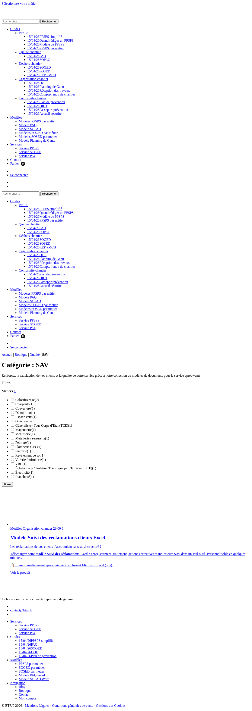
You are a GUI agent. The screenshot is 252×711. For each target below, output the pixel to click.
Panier (17, 163)
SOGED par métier (32, 667)
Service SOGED (30, 152)
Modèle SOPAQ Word (34, 679)
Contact (15, 160)
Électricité (24, 472)
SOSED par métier (31, 671)
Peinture (23, 442)
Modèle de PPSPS (45, 44)
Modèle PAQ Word (32, 675)
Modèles (16, 117)
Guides (15, 29)
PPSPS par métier (45, 48)
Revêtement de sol (30, 455)
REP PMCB (41, 75)
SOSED (38, 71)
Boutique (21, 354)
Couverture (25, 408)
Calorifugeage (27, 400)
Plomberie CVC (28, 447)
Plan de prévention (46, 102)
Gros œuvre (25, 421)
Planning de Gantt (45, 86)
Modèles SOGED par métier (38, 133)
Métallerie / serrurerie (32, 438)
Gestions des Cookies (110, 705)
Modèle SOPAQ (30, 129)
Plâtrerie (23, 451)
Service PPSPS (29, 148)
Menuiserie (25, 434)
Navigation (17, 683)
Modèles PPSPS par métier (37, 121)
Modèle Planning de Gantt (37, 140)
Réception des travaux (48, 90)
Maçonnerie (25, 430)
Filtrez (7, 484)
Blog (22, 687)
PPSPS (23, 33)
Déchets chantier (30, 63)
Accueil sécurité (44, 113)
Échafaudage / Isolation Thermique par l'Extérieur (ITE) (55, 468)
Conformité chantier (32, 98)
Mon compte (27, 698)
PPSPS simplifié (44, 36)
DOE (37, 83)
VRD (20, 464)
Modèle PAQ (27, 125)
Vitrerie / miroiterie (30, 459)
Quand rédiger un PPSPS (50, 40)
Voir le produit (20, 572)
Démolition (25, 412)
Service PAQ (27, 156)
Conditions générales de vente (72, 705)
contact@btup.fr (21, 610)
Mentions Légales (37, 705)
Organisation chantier (33, 79)
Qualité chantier (30, 52)
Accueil (7, 354)
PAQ (36, 56)
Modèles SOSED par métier (38, 136)
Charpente (24, 404)
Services (16, 144)
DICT (37, 106)
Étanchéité (24, 477)
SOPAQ (38, 60)
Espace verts (25, 417)
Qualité (35, 354)
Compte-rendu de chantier (51, 94)
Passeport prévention (47, 110)
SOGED (39, 67)
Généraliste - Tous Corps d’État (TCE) (43, 425)
